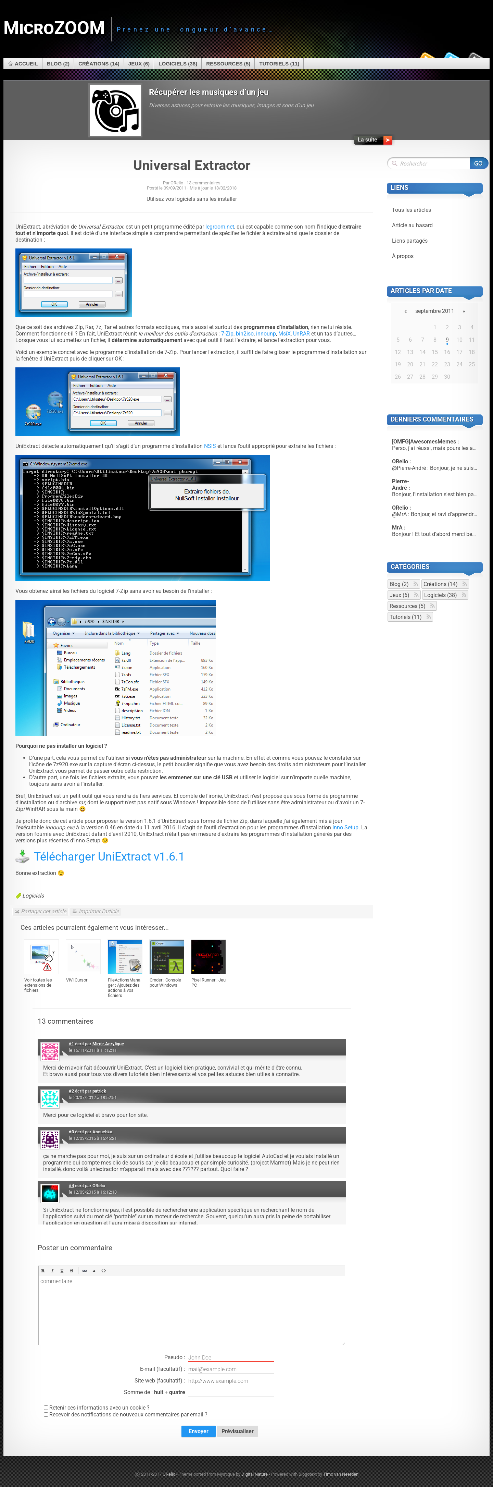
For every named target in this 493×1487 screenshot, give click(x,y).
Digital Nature (254, 1474)
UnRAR (301, 333)
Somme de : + (199, 1393)
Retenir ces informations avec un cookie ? (99, 1407)
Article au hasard (412, 225)
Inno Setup (345, 827)
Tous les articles (411, 210)
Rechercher (479, 163)
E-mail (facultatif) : (207, 1369)
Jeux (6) (139, 63)
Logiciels (33, 895)
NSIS (210, 446)
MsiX (284, 333)
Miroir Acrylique (108, 1043)
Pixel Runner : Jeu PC (208, 982)
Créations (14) (98, 63)
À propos (403, 256)
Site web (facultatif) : (204, 1381)
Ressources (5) (228, 63)
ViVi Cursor (76, 980)
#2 (71, 1091)
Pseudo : (219, 1358)
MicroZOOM (54, 27)
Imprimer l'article (99, 911)
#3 (71, 1131)
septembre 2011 (434, 311)
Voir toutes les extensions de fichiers (38, 985)
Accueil (26, 63)
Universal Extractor (192, 165)
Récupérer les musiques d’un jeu (208, 92)
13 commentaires (203, 182)
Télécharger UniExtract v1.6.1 (109, 856)
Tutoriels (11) (279, 63)
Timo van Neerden (340, 1474)
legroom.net (219, 226)
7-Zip (227, 333)
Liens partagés (410, 240)
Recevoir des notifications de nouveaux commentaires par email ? (128, 1414)
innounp (266, 333)
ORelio (169, 1474)
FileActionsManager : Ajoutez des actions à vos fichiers (124, 987)
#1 (71, 1043)
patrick (99, 1091)
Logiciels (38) (178, 63)
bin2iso (245, 333)
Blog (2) (58, 63)
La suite (367, 139)
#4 (71, 1185)
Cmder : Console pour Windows (165, 982)
